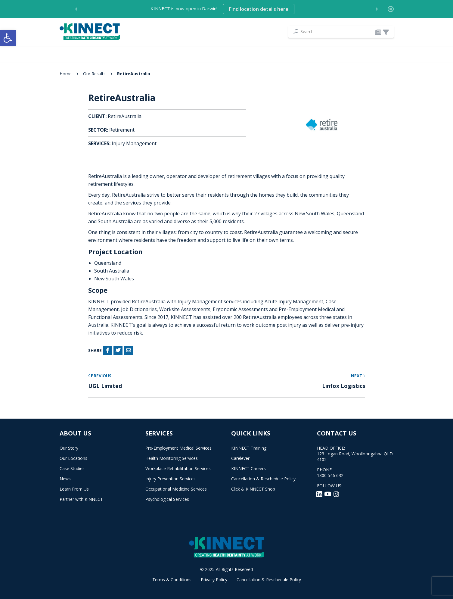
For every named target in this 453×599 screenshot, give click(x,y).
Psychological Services (167, 499)
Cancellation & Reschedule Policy (263, 479)
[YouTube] (328, 494)
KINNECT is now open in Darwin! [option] (222, 9)
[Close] (391, 9)
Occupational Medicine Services (176, 489)
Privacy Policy (214, 579)
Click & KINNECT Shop (253, 489)
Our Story (69, 448)
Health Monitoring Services (171, 458)
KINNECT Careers (248, 468)
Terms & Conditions (171, 579)
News (65, 479)
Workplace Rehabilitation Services (178, 468)
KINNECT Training (248, 448)
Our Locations (73, 458)
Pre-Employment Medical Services (178, 448)
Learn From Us (74, 489)
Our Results (94, 73)
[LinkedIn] (320, 494)
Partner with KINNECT (81, 499)
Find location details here (258, 9)
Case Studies (72, 468)
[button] (8, 38)
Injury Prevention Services (170, 479)
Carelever (240, 458)
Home (66, 73)
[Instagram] (336, 494)
